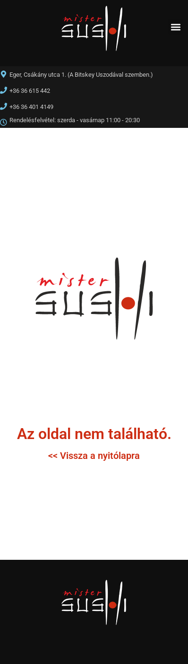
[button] (175, 27)
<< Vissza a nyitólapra (94, 455)
